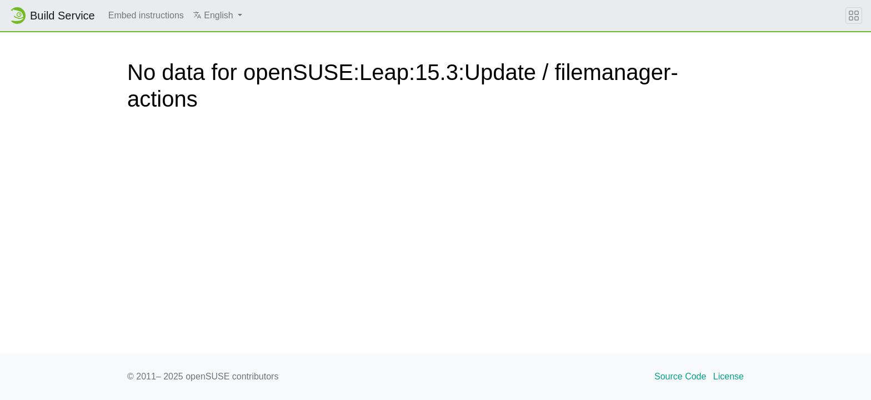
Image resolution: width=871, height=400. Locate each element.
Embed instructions (146, 15)
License (728, 376)
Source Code (680, 376)
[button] (217, 15)
